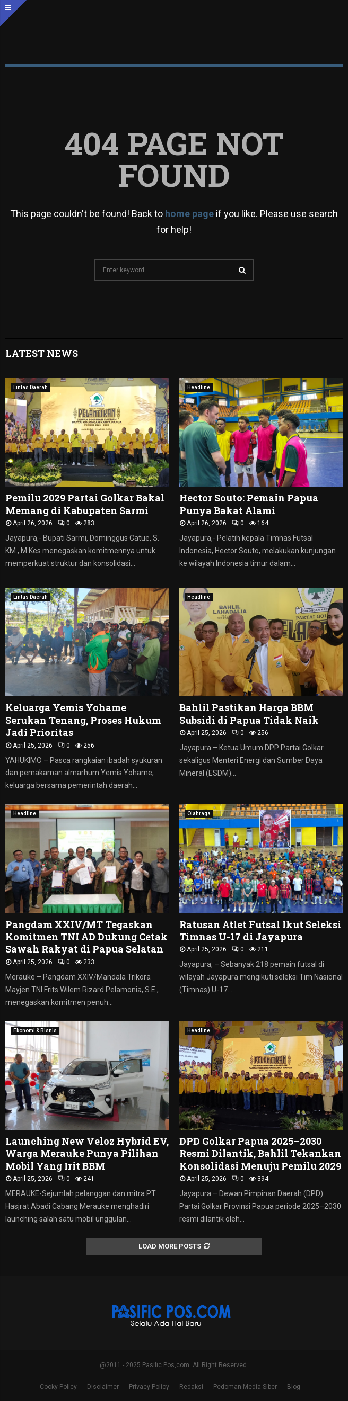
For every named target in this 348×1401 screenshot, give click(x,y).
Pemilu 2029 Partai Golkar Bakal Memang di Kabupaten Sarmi (84, 503)
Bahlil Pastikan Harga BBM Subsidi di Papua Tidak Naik (249, 713)
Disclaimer (103, 1386)
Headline (198, 387)
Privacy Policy (149, 1386)
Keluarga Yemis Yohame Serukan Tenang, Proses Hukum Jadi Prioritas (83, 720)
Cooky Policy (58, 1386)
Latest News (41, 353)
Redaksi (191, 1386)
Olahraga (199, 813)
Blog (293, 1386)
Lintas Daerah (30, 387)
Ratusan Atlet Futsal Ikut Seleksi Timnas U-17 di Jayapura (260, 930)
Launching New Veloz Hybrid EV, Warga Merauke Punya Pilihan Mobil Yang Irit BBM (87, 1153)
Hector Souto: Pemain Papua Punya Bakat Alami (248, 503)
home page (189, 213)
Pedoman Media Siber (245, 1386)
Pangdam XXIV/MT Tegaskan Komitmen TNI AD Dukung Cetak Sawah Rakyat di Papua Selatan (86, 937)
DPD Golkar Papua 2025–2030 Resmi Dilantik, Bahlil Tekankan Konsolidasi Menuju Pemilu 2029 (260, 1153)
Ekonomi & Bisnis (35, 1031)
